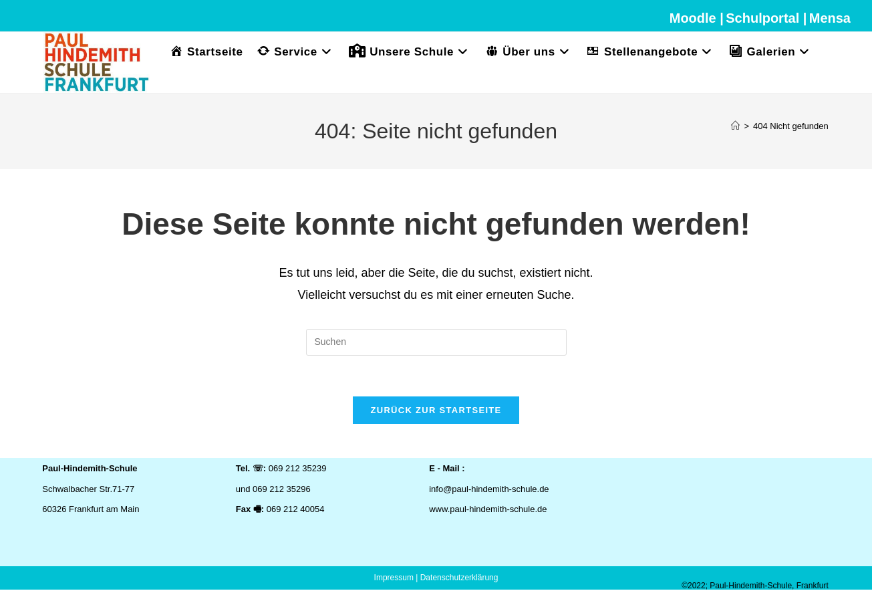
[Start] (735, 126)
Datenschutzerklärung (459, 577)
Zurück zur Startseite (435, 410)
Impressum (394, 577)
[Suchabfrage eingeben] (436, 342)
